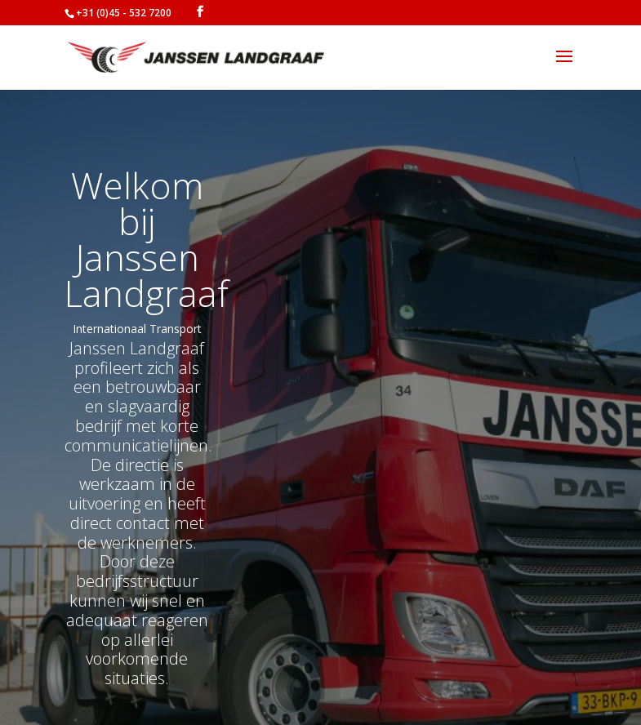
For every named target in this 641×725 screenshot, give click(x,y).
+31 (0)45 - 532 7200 (123, 13)
